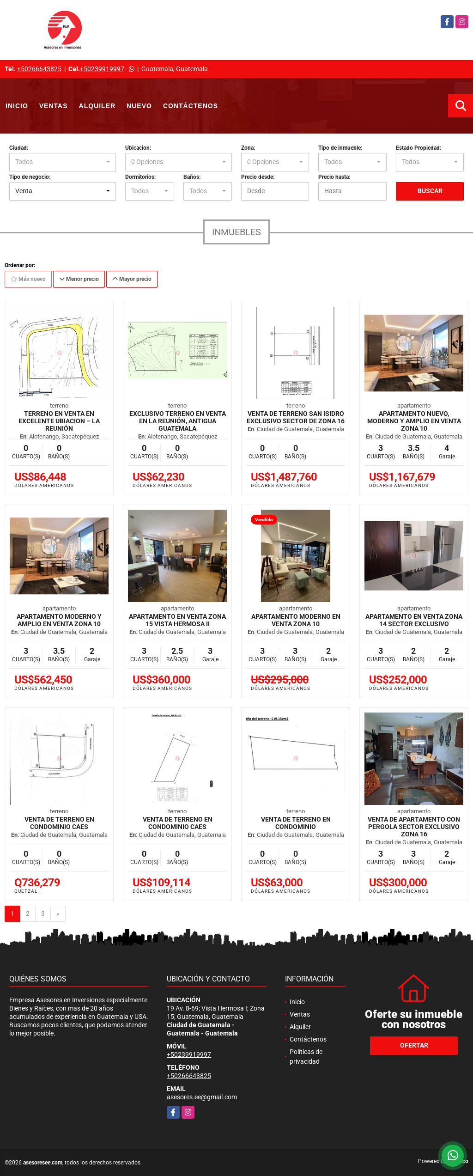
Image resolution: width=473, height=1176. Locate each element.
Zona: (248, 148)
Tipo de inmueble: (340, 148)
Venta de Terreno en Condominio (296, 823)
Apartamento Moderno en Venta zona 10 (295, 620)
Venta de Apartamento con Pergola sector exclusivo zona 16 (414, 827)
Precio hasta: (334, 177)
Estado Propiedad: (418, 148)
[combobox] (62, 162)
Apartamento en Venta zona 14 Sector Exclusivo (413, 620)
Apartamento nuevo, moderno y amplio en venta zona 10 (414, 421)
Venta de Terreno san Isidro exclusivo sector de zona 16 (296, 417)
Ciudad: (18, 148)
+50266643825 (39, 69)
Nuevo (139, 106)
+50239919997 (102, 69)
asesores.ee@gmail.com (202, 1097)
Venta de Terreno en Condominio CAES (59, 823)
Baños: (191, 177)
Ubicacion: (138, 148)
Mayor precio (132, 279)
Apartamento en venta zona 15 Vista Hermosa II (177, 620)
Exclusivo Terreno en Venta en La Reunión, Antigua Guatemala (177, 421)
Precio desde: (257, 177)
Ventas (53, 106)
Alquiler (97, 106)
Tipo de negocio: (29, 177)
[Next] (58, 914)
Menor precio (79, 279)
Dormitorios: (140, 177)
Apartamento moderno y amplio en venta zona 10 (59, 620)
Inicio (17, 106)
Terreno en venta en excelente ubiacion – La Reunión (59, 421)
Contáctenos (190, 106)
